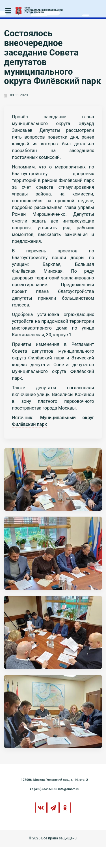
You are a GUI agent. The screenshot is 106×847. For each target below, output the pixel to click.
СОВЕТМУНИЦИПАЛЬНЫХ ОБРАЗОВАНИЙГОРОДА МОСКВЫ (44, 10)
